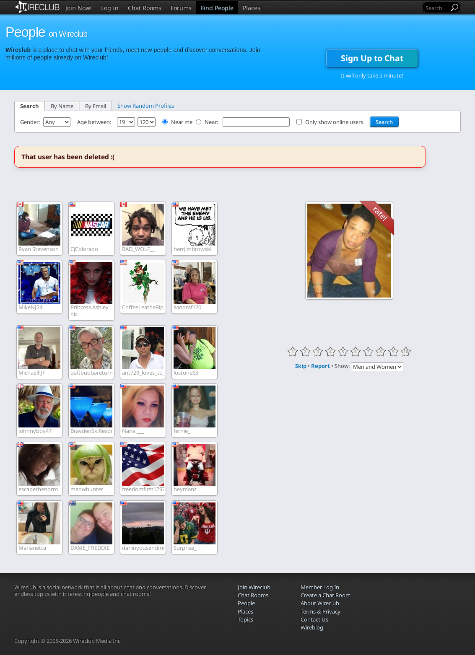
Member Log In (320, 587)
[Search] (436, 7)
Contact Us (314, 619)
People (246, 603)
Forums (181, 8)
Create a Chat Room (325, 595)
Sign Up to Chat (372, 58)
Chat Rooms (144, 8)
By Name (62, 106)
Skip (300, 366)
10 (405, 352)
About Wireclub (320, 603)
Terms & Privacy (320, 611)
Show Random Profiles (145, 105)
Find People (217, 8)
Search (29, 106)
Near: (212, 122)
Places (251, 8)
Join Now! (78, 8)
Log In (110, 8)
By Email (95, 106)
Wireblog (312, 627)
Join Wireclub (254, 587)
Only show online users (334, 122)
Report (320, 366)
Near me (181, 122)
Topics (245, 619)
